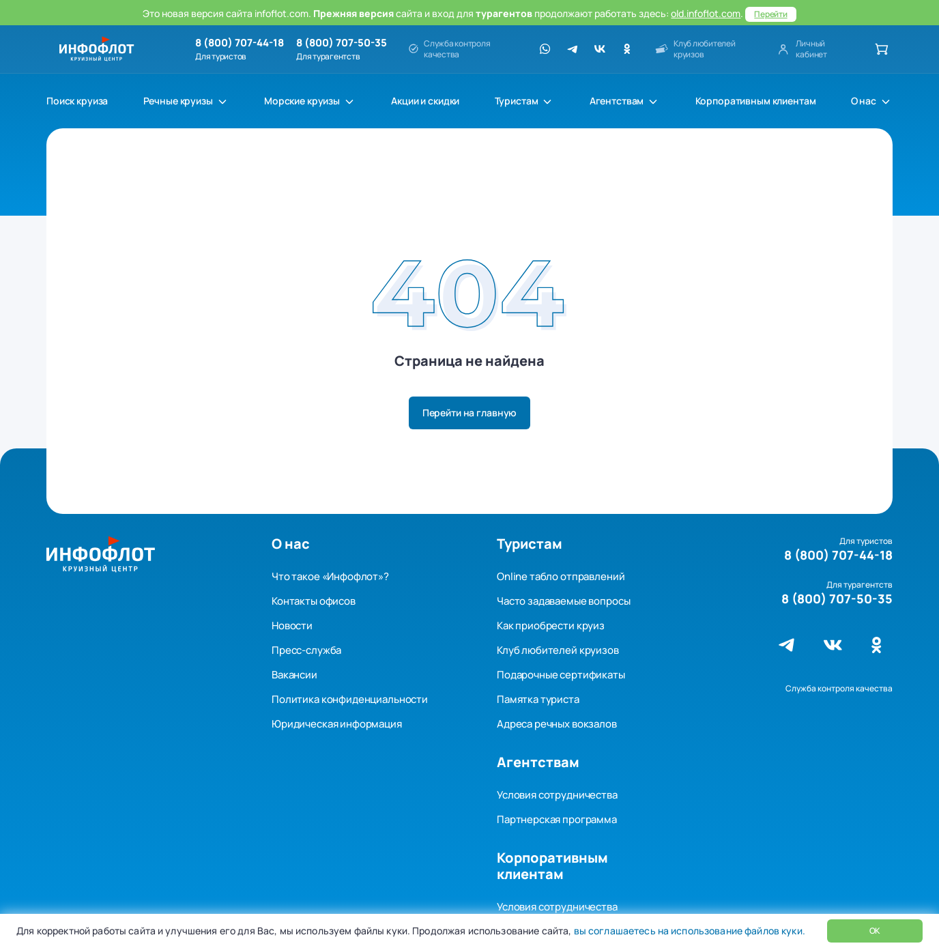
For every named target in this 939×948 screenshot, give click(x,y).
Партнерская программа (557, 819)
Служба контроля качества (839, 688)
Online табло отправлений (560, 576)
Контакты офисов (314, 601)
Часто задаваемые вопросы (563, 601)
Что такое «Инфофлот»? (330, 576)
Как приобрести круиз (551, 625)
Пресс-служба (306, 650)
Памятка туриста (538, 699)
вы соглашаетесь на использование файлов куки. (688, 930)
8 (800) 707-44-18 (239, 43)
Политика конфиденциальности (350, 699)
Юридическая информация (337, 724)
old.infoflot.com (705, 13)
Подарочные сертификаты (561, 674)
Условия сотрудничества (557, 795)
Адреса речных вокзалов (557, 724)
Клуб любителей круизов (558, 650)
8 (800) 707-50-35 (341, 43)
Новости (292, 625)
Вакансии (294, 674)
